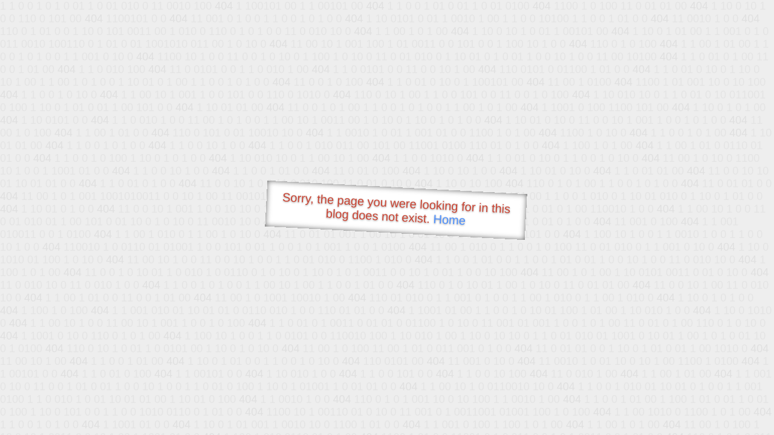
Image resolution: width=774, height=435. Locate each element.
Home (449, 219)
